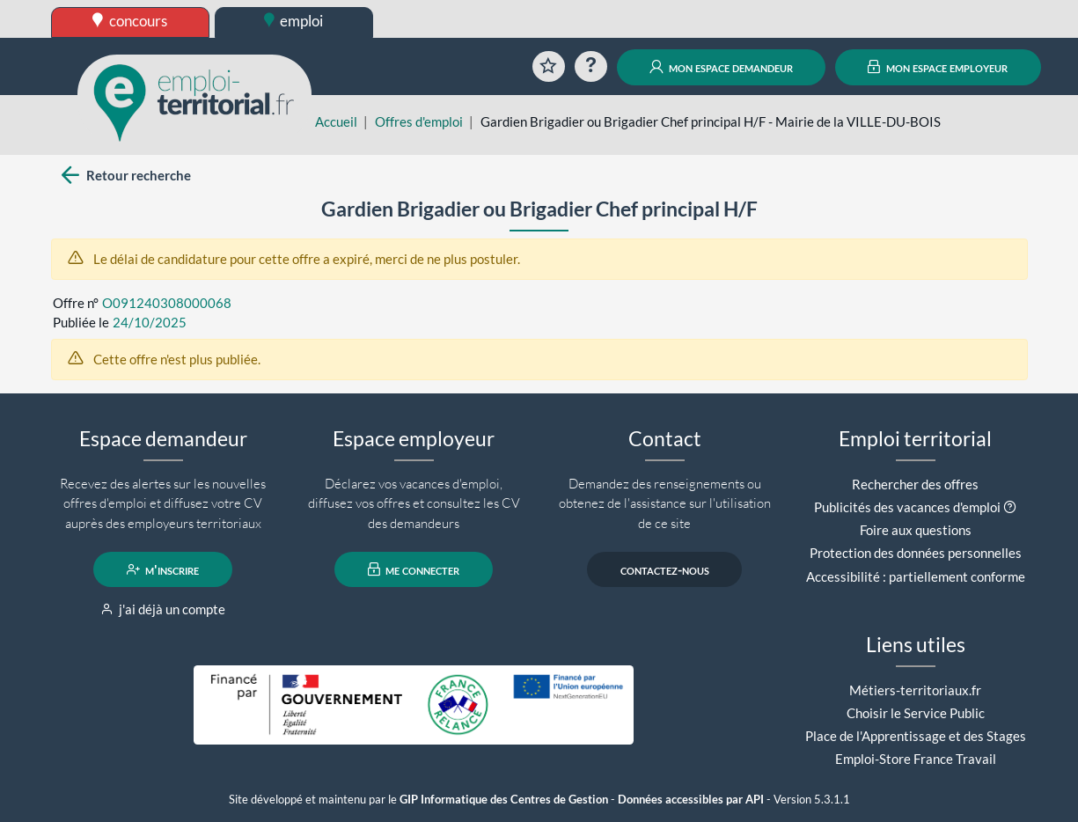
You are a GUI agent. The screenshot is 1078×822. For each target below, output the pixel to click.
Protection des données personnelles (916, 553)
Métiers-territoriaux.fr (915, 690)
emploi (294, 20)
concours (129, 20)
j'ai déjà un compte (163, 609)
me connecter (414, 569)
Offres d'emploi (419, 121)
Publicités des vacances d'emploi (907, 507)
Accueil (336, 121)
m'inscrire (163, 569)
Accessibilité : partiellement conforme (915, 576)
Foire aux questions (916, 530)
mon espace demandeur (721, 67)
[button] (1009, 507)
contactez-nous (664, 569)
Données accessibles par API (691, 799)
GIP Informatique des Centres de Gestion (504, 799)
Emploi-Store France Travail (915, 759)
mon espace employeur (938, 67)
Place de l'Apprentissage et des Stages (915, 736)
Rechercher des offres (915, 484)
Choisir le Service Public (916, 713)
